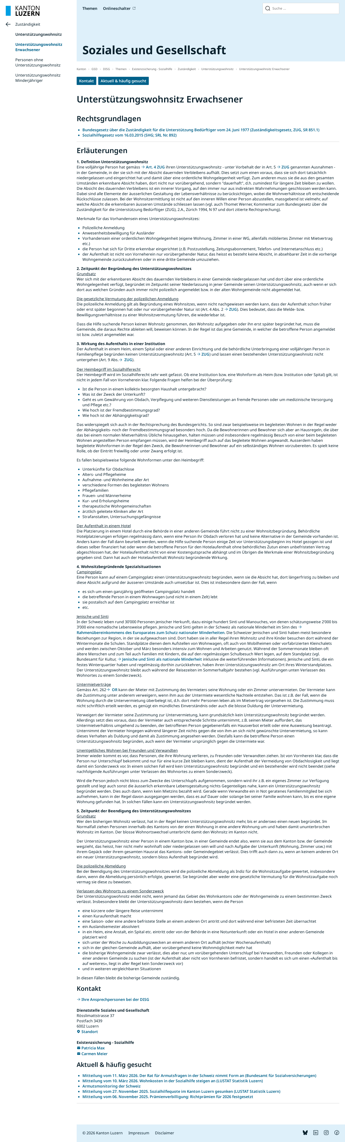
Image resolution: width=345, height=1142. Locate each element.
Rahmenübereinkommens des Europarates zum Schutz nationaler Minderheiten (150, 632)
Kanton (81, 69)
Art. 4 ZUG (155, 167)
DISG (106, 69)
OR (114, 689)
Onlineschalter (117, 8)
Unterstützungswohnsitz (38, 34)
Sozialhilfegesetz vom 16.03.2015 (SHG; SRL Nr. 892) (129, 135)
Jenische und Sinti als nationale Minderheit (162, 659)
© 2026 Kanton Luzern (102, 1133)
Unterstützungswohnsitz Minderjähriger (38, 77)
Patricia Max (93, 1048)
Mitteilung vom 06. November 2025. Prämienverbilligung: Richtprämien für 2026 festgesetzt (167, 1096)
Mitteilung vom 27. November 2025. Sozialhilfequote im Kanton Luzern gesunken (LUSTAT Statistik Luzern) (181, 1091)
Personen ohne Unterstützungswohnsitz (38, 62)
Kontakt (86, 81)
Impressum (138, 1133)
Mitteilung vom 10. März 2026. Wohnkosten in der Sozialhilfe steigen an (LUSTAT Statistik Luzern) (172, 1080)
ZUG (285, 167)
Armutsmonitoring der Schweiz (111, 1086)
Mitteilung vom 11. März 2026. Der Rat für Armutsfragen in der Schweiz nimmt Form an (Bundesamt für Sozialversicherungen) (199, 1075)
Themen (89, 8)
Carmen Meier (94, 1053)
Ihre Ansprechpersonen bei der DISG (115, 999)
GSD (95, 69)
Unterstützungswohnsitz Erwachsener (38, 47)
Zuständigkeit (27, 24)
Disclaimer (164, 1133)
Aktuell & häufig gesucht (123, 81)
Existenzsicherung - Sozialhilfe (152, 69)
